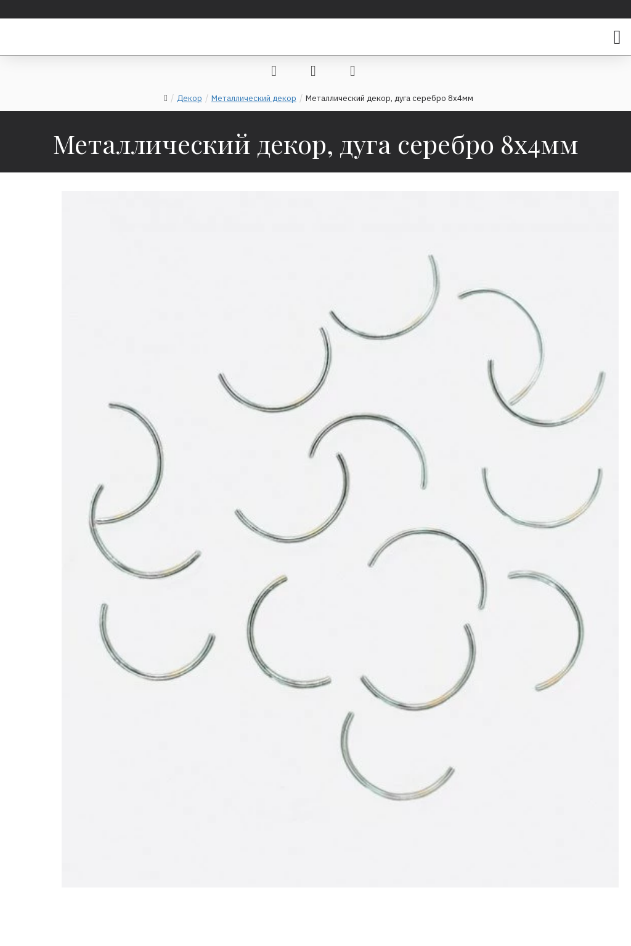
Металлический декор (253, 98)
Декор (189, 98)
